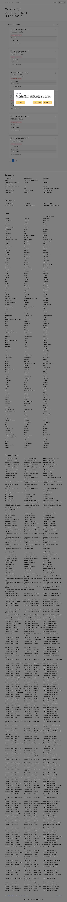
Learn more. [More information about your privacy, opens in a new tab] (20, 98)
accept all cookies (47, 102)
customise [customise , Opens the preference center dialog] (20, 102)
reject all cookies (37, 102)
